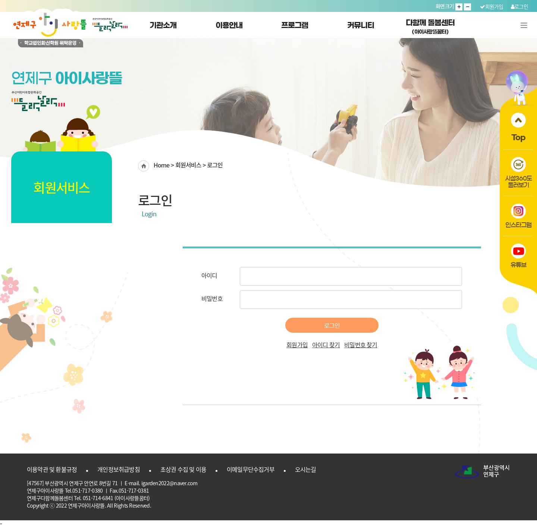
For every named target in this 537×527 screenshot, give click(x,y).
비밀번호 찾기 (360, 344)
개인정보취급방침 (118, 469)
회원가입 (491, 6)
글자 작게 (467, 6)
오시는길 (305, 469)
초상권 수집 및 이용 (183, 469)
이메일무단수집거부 (250, 469)
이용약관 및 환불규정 (52, 469)
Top (518, 127)
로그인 (519, 6)
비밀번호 (212, 298)
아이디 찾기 (326, 344)
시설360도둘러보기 (518, 172)
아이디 (209, 275)
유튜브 (519, 256)
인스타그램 (518, 216)
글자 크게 (458, 6)
